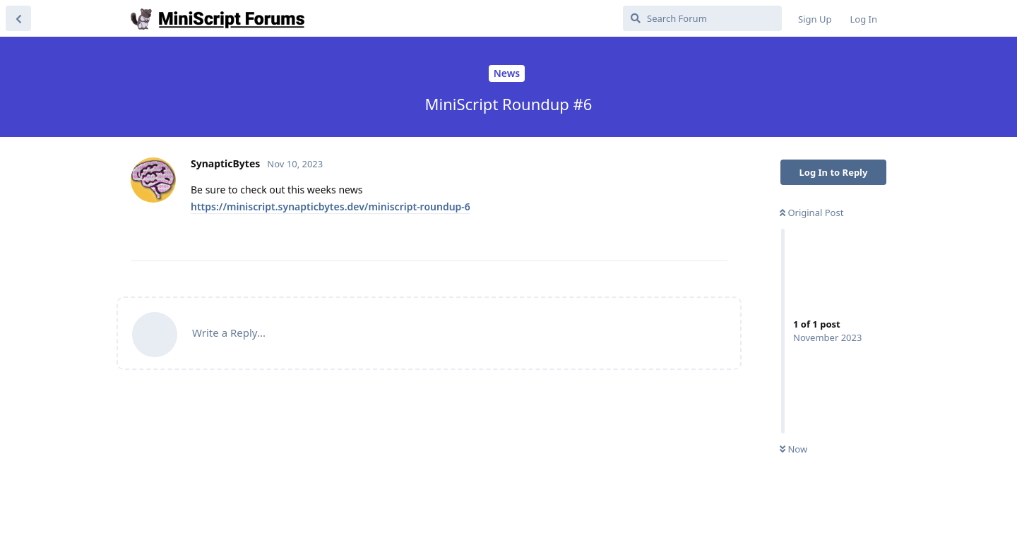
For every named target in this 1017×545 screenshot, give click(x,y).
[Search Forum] (702, 18)
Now (793, 449)
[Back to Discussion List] (18, 18)
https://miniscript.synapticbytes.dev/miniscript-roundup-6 (330, 206)
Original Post (811, 212)
